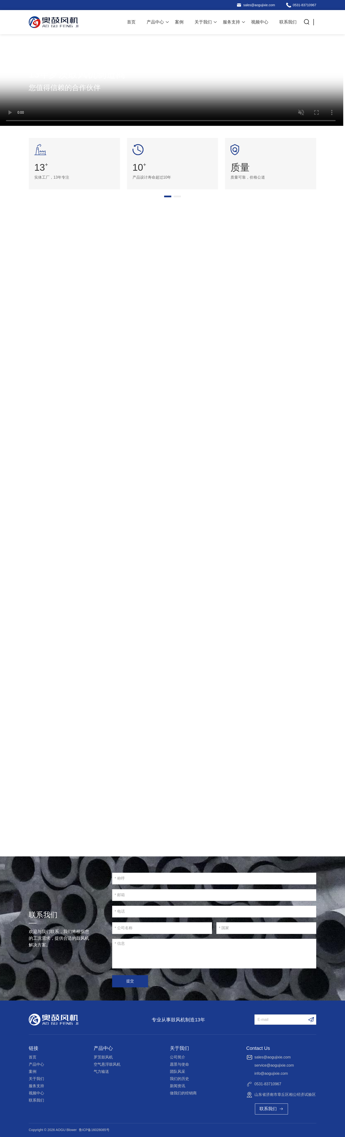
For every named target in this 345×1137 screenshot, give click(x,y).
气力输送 (101, 1071)
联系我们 (288, 22)
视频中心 (259, 22)
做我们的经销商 (183, 1093)
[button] (167, 196)
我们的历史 (179, 1079)
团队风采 (177, 1071)
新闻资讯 (177, 1086)
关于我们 (203, 22)
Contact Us (258, 1048)
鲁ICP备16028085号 (94, 1130)
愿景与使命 (179, 1064)
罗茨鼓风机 (103, 1057)
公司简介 (177, 1057)
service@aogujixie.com (274, 1065)
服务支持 (231, 22)
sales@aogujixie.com (259, 5)
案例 (179, 22)
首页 (131, 22)
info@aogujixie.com (271, 1073)
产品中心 (155, 22)
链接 (33, 1048)
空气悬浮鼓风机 (107, 1064)
